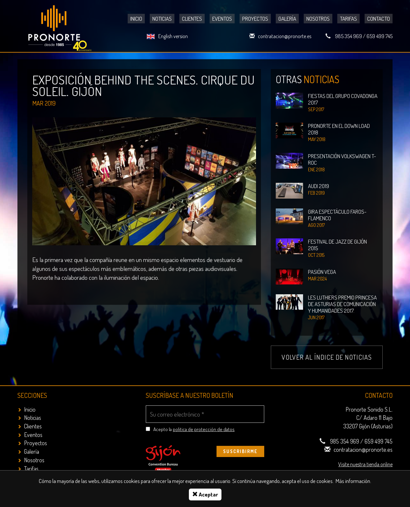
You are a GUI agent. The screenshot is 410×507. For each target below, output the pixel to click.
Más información (353, 480)
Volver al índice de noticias (327, 357)
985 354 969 (348, 36)
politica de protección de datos (204, 429)
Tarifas (348, 18)
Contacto (378, 18)
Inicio (136, 18)
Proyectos (255, 18)
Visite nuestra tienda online (365, 464)
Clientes (192, 18)
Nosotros (318, 18)
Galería (287, 18)
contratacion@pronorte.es (284, 36)
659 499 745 (380, 36)
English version (173, 36)
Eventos (222, 18)
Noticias (162, 18)
